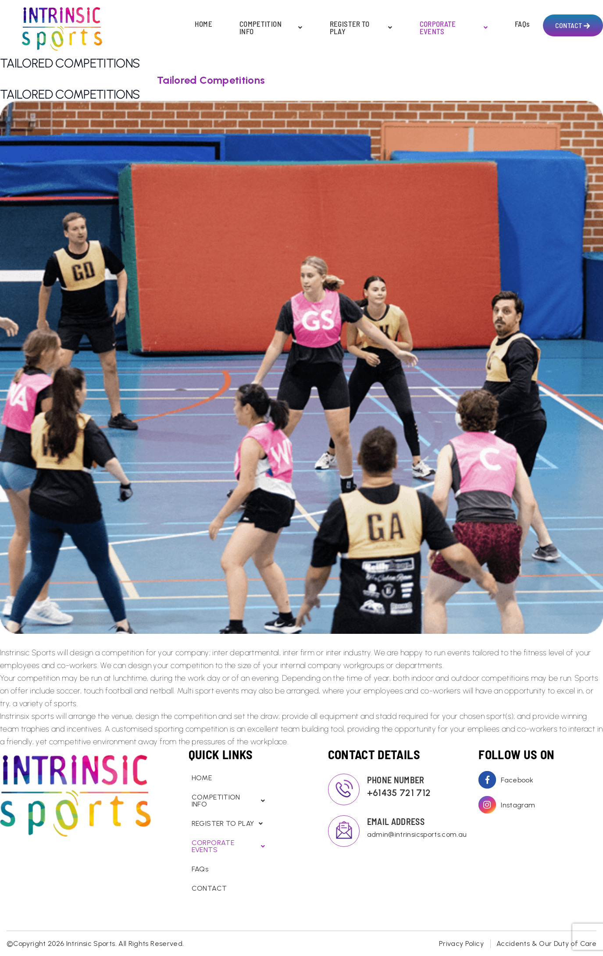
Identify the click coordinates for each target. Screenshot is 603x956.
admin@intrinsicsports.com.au (408, 834)
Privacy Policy (461, 943)
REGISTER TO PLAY (361, 27)
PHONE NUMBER (396, 780)
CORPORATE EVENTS (454, 27)
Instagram (518, 805)
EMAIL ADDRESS (396, 821)
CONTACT (568, 25)
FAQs (522, 24)
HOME (203, 24)
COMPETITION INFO (271, 27)
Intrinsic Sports (90, 943)
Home (20, 79)
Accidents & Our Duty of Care (546, 943)
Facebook (517, 780)
